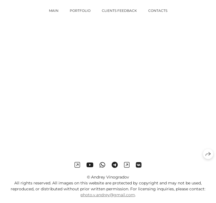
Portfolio (80, 10)
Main (53, 10)
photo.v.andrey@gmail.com (107, 194)
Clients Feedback (119, 10)
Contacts (157, 10)
